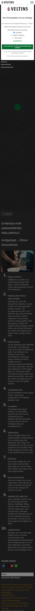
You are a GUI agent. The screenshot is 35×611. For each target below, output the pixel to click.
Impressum (4, 62)
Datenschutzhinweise (7, 67)
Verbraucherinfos (6, 64)
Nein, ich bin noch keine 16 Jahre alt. (17, 56)
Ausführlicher (17, 41)
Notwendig (17, 32)
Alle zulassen (17, 38)
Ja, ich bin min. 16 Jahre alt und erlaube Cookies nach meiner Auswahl (17, 52)
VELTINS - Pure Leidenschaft (7, 2)
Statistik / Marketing (17, 35)
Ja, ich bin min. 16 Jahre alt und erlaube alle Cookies (17, 46)
